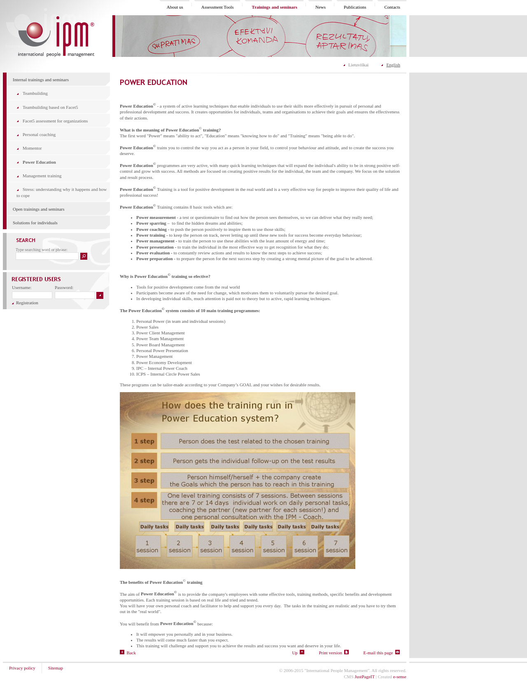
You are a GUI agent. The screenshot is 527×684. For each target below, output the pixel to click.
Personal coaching (39, 134)
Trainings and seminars (274, 7)
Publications (355, 7)
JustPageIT (364, 676)
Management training (42, 175)
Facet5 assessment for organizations (55, 120)
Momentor (32, 148)
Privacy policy (22, 667)
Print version (334, 652)
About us (175, 7)
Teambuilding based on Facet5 (50, 107)
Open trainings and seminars (39, 209)
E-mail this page (381, 652)
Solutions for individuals (35, 222)
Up (298, 652)
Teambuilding (35, 93)
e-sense (399, 676)
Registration (25, 302)
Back (128, 652)
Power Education (39, 162)
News (320, 7)
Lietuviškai (358, 64)
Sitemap (55, 667)
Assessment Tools (217, 7)
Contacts (393, 7)
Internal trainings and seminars (41, 79)
